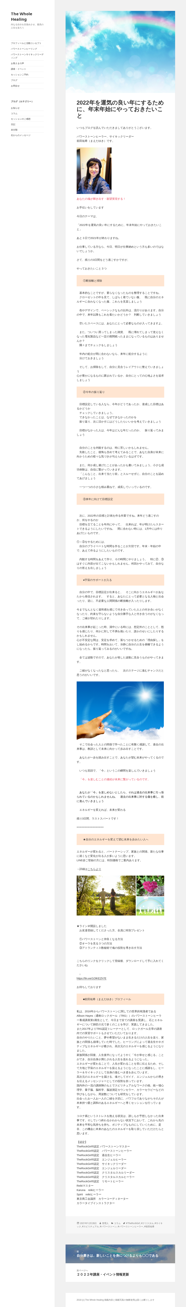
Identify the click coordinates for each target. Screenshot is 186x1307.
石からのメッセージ (21, 135)
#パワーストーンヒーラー (130, 1226)
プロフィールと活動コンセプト (26, 43)
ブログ (14, 80)
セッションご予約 (19, 74)
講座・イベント (18, 69)
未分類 (14, 130)
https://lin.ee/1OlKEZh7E (91, 978)
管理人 (105, 1223)
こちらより (94, 868)
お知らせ (15, 108)
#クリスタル (147, 1223)
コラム (14, 113)
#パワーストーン (108, 1226)
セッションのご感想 (21, 119)
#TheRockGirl (133, 1223)
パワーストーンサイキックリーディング (27, 56)
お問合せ (15, 86)
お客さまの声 (17, 63)
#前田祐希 (149, 1226)
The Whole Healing (21, 16)
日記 (13, 124)
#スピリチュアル (90, 1226)
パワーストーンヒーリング (24, 49)
